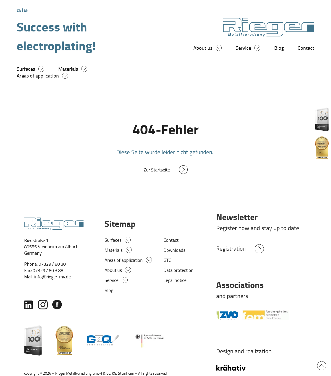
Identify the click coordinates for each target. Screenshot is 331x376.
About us (203, 49)
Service (243, 49)
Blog (279, 49)
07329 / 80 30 (52, 264)
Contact (306, 49)
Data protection (178, 271)
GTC (167, 261)
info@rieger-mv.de (52, 277)
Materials (68, 69)
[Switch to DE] (20, 10)
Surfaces (26, 69)
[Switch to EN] (26, 10)
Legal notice (175, 281)
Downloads (174, 251)
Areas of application (38, 76)
